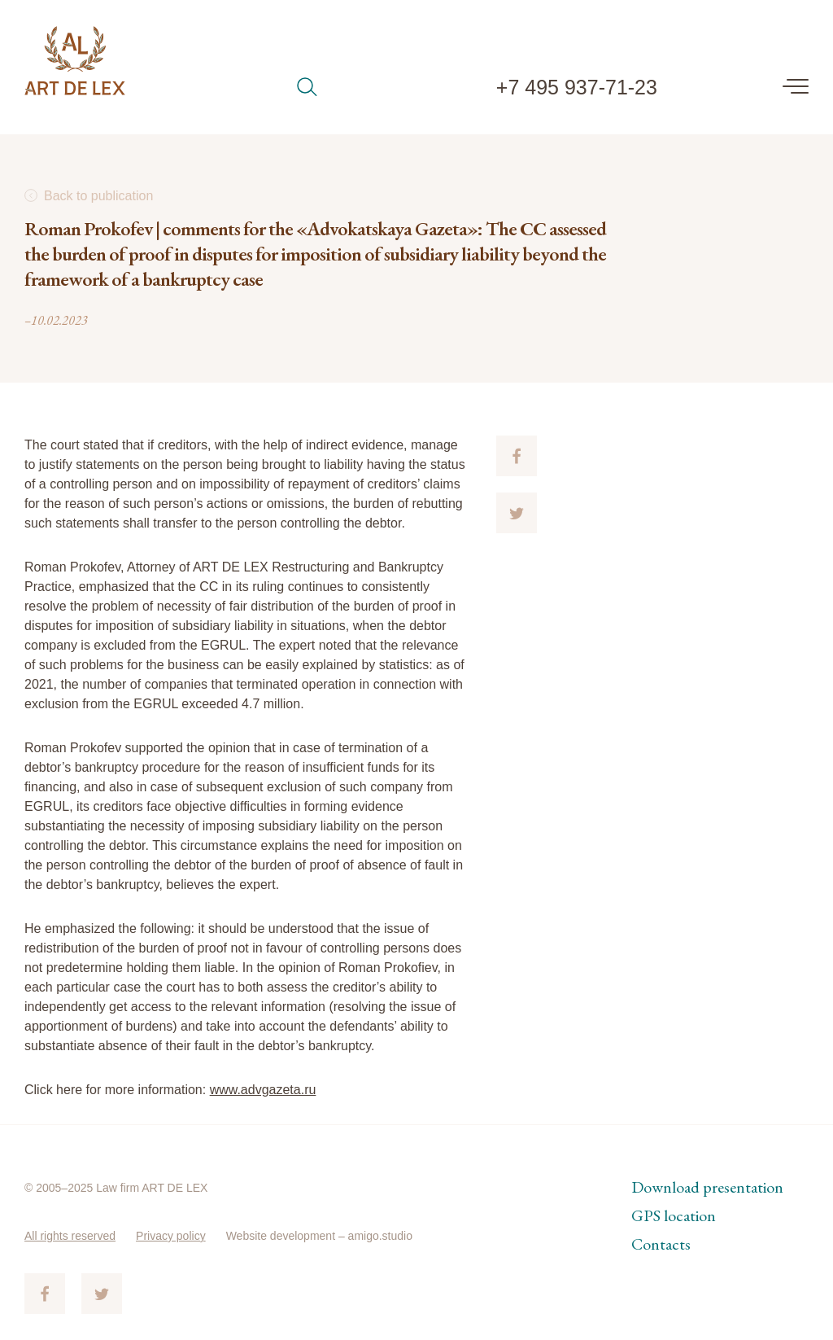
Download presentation (707, 1187)
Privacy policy (171, 1235)
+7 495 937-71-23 (576, 87)
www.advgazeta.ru (263, 1090)
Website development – (287, 1235)
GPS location (673, 1215)
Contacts (661, 1244)
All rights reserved (70, 1235)
